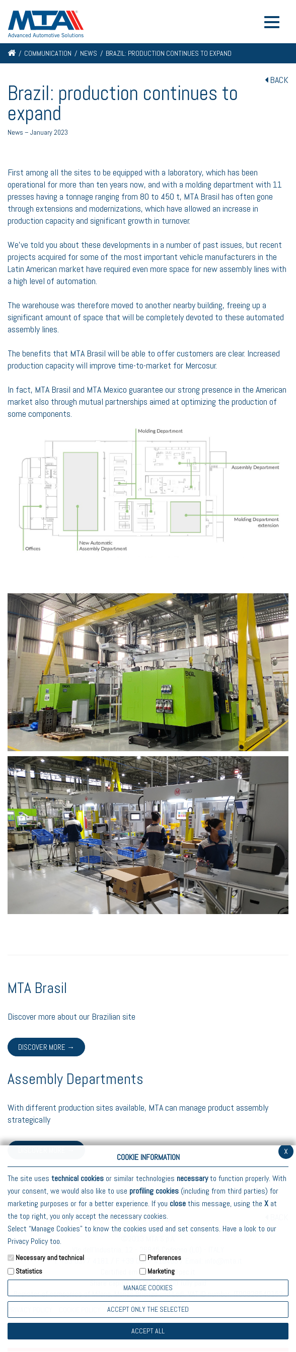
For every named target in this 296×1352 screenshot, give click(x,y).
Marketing (161, 1271)
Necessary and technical (50, 1257)
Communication (47, 53)
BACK (276, 79)
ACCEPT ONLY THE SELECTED (148, 1309)
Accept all (148, 1330)
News (88, 53)
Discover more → (46, 1047)
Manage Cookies (148, 1287)
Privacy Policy (28, 1241)
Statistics (29, 1271)
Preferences (164, 1257)
